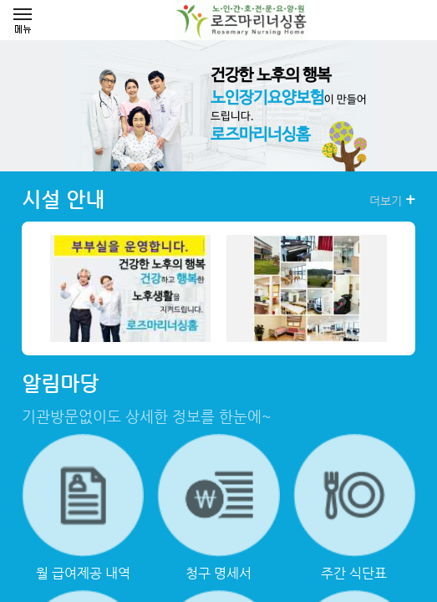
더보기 (392, 199)
